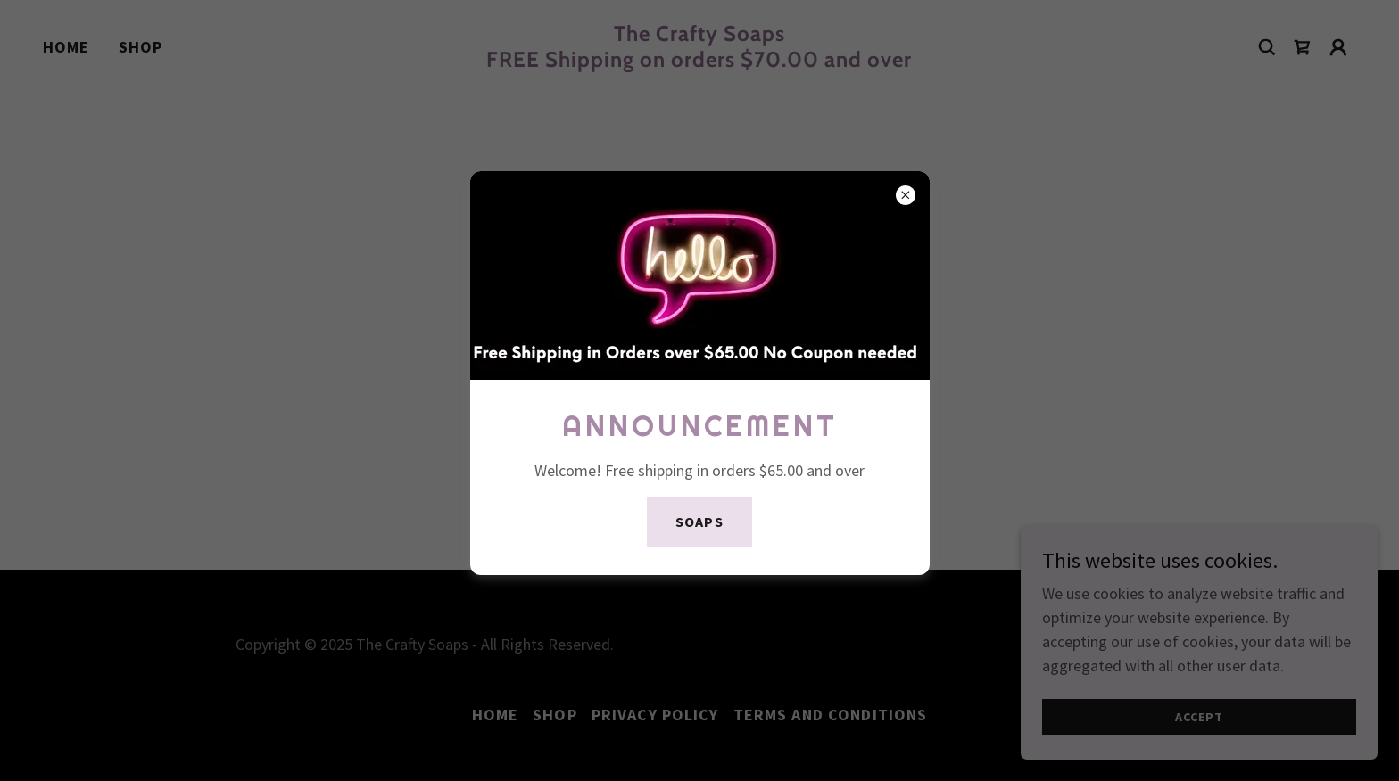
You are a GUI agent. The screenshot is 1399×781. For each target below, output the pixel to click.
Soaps (699, 521)
